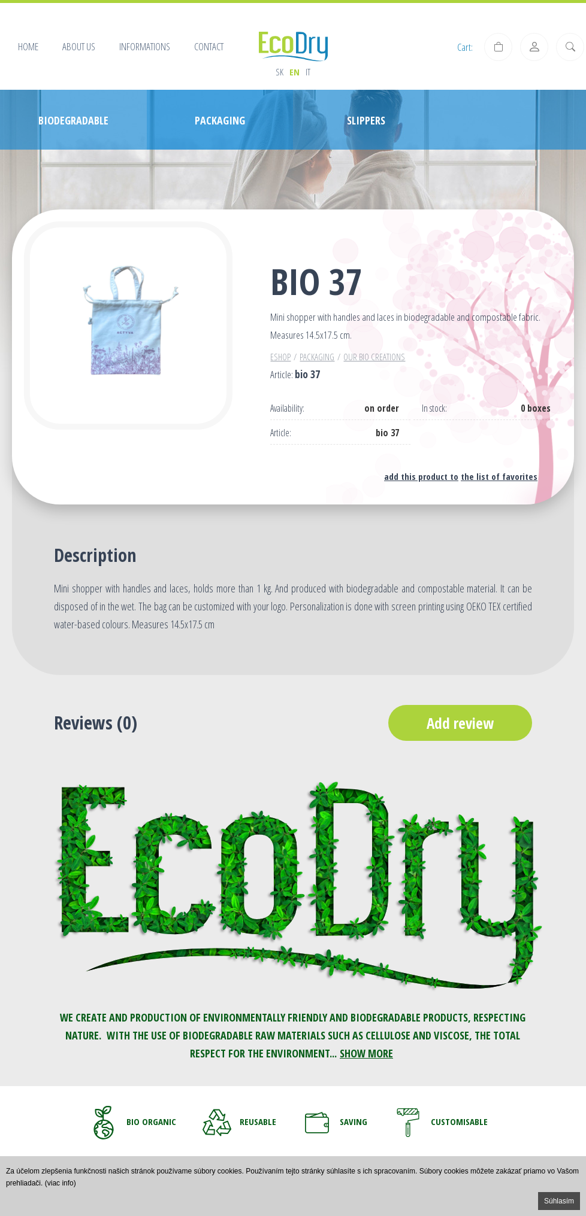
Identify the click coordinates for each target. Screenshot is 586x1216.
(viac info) (60, 1183)
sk (279, 72)
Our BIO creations (374, 357)
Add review (460, 723)
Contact (208, 46)
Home (28, 46)
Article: (280, 432)
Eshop (280, 357)
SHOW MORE (366, 1053)
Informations (144, 46)
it (308, 72)
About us (78, 46)
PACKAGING (317, 357)
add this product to (421, 476)
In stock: (434, 408)
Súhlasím (559, 1201)
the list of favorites (499, 476)
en (294, 72)
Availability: (287, 408)
